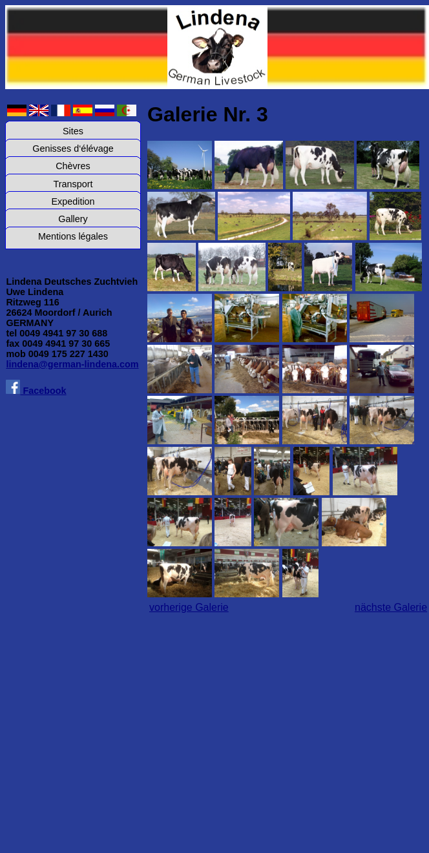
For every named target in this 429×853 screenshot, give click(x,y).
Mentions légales (73, 236)
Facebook (36, 390)
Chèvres (73, 166)
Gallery (73, 219)
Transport (72, 184)
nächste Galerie (391, 607)
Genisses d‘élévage (73, 148)
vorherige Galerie (189, 607)
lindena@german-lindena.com (72, 364)
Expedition (72, 201)
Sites (73, 131)
